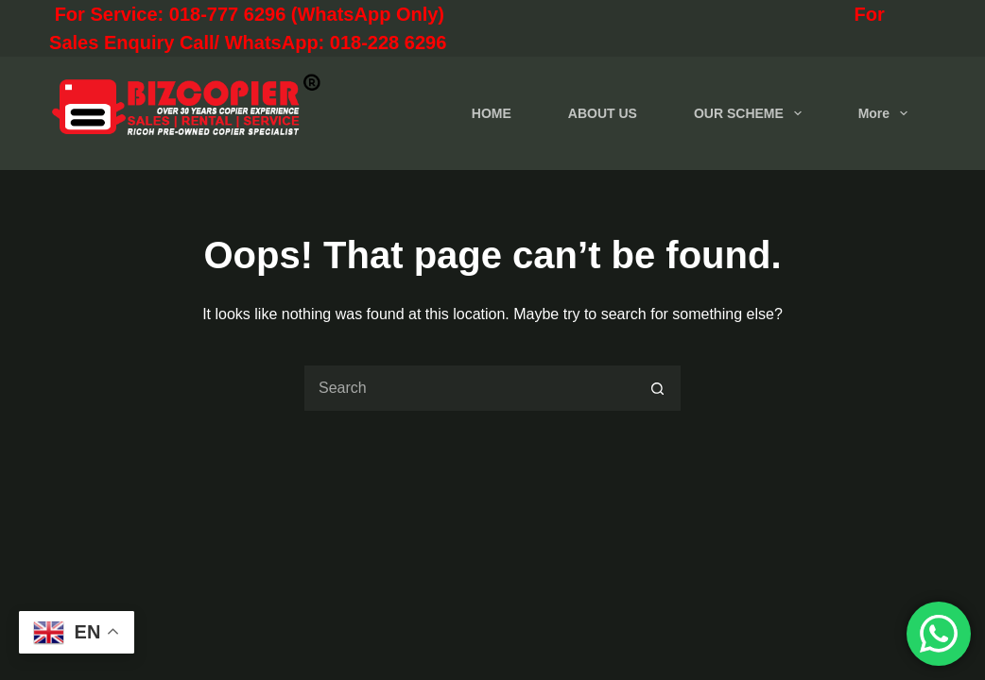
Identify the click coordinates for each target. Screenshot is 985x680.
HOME (491, 113)
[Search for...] (468, 388)
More (886, 113)
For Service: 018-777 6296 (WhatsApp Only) (331, 14)
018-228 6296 (388, 42)
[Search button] (658, 388)
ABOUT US (602, 113)
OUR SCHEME (751, 113)
